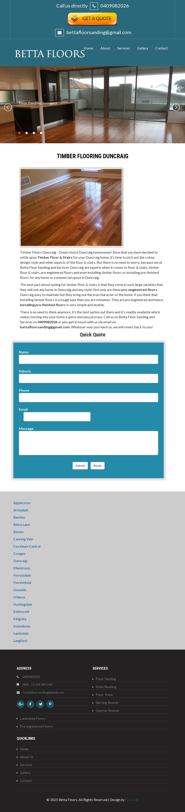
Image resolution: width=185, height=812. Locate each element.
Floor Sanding (106, 679)
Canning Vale (23, 539)
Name (24, 352)
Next (176, 108)
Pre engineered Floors (36, 726)
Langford (20, 640)
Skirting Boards (107, 703)
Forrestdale (22, 575)
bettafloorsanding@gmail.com (98, 32)
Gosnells (19, 590)
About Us (26, 757)
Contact (26, 781)
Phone (24, 390)
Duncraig (20, 561)
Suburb (25, 371)
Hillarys (19, 597)
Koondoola (21, 626)
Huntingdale (22, 604)
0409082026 (47, 322)
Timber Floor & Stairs (55, 257)
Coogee (19, 553)
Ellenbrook (21, 568)
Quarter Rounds (107, 710)
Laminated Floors (32, 718)
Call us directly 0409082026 (92, 6)
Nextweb (131, 800)
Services (26, 765)
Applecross (22, 503)
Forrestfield (22, 582)
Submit (80, 465)
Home (24, 749)
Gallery (25, 773)
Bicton (18, 532)
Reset (97, 465)
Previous (8, 108)
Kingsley (19, 619)
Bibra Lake (21, 524)
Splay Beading (106, 687)
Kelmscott (21, 611)
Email (23, 409)
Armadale (20, 510)
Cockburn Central (26, 546)
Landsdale (21, 633)
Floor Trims (104, 695)
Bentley (19, 517)
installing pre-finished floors (43, 305)
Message (26, 428)
